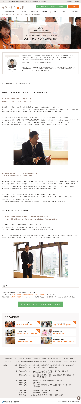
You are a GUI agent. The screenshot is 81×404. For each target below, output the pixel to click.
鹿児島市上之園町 (38, 395)
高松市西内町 (53, 365)
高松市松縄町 (70, 365)
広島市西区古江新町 (38, 377)
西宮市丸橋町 (53, 385)
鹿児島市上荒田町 (59, 395)
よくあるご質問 (51, 358)
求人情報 (66, 358)
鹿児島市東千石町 (48, 395)
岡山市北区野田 (48, 373)
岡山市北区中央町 (63, 371)
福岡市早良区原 (48, 391)
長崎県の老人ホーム (24, 393)
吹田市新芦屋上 (37, 383)
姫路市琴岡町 (68, 385)
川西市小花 (61, 385)
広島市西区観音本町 (68, 375)
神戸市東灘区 (36, 385)
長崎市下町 (44, 393)
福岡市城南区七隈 (38, 391)
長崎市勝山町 (36, 393)
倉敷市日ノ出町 (44, 371)
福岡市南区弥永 (57, 391)
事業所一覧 (68, 1)
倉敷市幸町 (36, 371)
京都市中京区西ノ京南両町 (54, 380)
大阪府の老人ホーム (24, 383)
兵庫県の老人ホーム (24, 385)
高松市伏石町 (61, 365)
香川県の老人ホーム (24, 365)
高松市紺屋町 (36, 365)
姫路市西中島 (36, 387)
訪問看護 (36, 358)
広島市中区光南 (48, 375)
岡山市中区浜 (53, 371)
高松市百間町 (45, 365)
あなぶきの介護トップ (8, 14)
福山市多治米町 (49, 377)
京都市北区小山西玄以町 (39, 380)
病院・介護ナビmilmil (62, 67)
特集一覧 (19, 14)
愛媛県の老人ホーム (24, 367)
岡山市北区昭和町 (38, 373)
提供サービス (29, 358)
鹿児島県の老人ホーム (25, 395)
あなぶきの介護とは (19, 358)
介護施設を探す (8, 358)
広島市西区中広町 (38, 375)
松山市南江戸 (36, 367)
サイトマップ (73, 358)
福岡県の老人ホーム (24, 391)
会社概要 (76, 1)
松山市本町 (44, 367)
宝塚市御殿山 (45, 385)
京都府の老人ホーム (24, 380)
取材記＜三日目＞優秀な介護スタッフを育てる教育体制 (29, 294)
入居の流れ (43, 358)
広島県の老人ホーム (24, 375)
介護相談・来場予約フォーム (18, 297)
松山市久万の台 (53, 367)
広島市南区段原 (57, 375)
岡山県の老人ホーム (24, 371)
